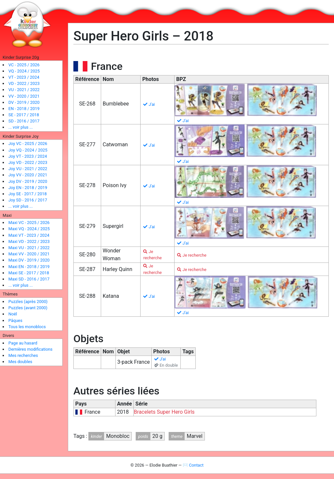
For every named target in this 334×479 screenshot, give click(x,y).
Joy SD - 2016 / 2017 (27, 200)
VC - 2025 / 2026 (23, 64)
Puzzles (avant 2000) (27, 307)
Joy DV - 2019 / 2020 (27, 181)
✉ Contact (193, 465)
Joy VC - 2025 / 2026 (27, 143)
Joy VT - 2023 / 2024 (27, 156)
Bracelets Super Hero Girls (164, 412)
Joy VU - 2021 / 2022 (27, 168)
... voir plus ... (20, 127)
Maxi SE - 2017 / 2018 (28, 272)
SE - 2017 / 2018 (23, 114)
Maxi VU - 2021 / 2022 (29, 247)
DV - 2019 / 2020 (23, 102)
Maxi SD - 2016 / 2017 (29, 279)
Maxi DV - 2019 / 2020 (29, 260)
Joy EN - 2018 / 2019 (27, 187)
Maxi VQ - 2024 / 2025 (29, 228)
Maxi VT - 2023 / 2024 (28, 235)
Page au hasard (22, 343)
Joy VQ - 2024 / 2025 (27, 150)
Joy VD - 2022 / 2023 (27, 162)
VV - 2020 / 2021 (23, 96)
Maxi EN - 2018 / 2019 (29, 266)
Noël (12, 313)
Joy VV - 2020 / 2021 (27, 174)
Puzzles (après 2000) (28, 301)
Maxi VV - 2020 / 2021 (29, 253)
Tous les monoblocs (27, 326)
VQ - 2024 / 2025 (24, 71)
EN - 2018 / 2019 (23, 108)
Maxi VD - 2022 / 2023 (29, 241)
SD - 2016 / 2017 (23, 121)
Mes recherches (23, 355)
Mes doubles (20, 361)
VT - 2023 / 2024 (23, 77)
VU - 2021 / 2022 (24, 89)
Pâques (15, 320)
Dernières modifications (30, 349)
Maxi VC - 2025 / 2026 (29, 222)
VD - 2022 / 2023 (24, 83)
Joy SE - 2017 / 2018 (27, 193)
